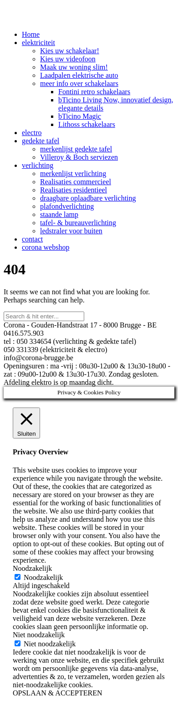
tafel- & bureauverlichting (78, 223)
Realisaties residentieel (73, 190)
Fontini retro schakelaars (94, 92)
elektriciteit (38, 42)
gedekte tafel (40, 141)
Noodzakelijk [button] (32, 568)
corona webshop (45, 247)
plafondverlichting (67, 206)
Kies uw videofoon (68, 59)
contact (32, 239)
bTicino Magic (79, 116)
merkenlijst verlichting (73, 173)
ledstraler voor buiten (71, 231)
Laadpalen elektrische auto (79, 75)
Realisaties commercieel (75, 182)
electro (32, 132)
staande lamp (59, 214)
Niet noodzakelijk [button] (39, 635)
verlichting (37, 165)
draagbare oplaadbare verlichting (88, 198)
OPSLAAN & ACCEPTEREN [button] (57, 693)
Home (31, 34)
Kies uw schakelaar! (69, 51)
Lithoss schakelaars (86, 124)
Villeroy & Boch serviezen (79, 157)
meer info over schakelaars (79, 83)
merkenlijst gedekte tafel (76, 149)
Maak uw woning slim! (74, 67)
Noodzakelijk (43, 577)
